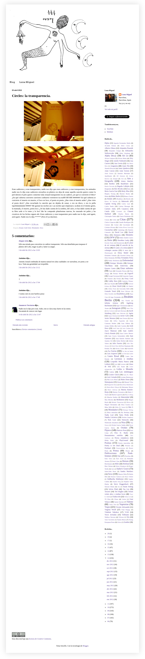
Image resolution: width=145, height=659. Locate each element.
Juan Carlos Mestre (126, 333)
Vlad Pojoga (125, 510)
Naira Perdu (124, 415)
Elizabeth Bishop (125, 255)
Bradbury (120, 199)
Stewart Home (109, 487)
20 (108, 533)
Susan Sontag (128, 487)
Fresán (118, 278)
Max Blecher (109, 400)
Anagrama (114, 166)
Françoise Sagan (127, 276)
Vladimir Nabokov (112, 512)
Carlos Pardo (109, 206)
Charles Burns (123, 214)
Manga (119, 382)
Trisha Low (127, 497)
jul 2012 (110, 578)
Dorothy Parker (109, 243)
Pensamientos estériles (114, 435)
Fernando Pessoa (121, 271)
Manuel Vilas (128, 382)
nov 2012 (110, 564)
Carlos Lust (126, 204)
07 (108, 618)
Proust (128, 451)
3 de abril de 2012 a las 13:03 (29, 250)
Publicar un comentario (24, 320)
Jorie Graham (127, 328)
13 (108, 554)
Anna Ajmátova (124, 168)
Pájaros (108, 430)
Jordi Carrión (121, 326)
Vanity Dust (112, 504)
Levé (116, 364)
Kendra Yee (108, 348)
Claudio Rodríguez (125, 222)
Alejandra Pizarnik (126, 148)
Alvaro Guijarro (110, 158)
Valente (130, 502)
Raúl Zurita (119, 458)
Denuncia (117, 235)
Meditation (120, 400)
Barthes (112, 184)
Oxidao (124, 427)
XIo (128, 517)
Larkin (131, 353)
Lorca (112, 372)
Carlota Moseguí (124, 206)
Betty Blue (125, 191)
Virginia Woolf (110, 510)
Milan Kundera (125, 405)
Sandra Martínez (126, 471)
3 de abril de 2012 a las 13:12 (29, 267)
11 (108, 604)
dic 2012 (110, 561)
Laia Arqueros (112, 354)
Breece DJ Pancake (111, 201)
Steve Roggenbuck (121, 484)
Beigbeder (108, 189)
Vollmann (125, 515)
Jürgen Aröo (23, 241)
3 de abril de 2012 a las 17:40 (29, 297)
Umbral (124, 499)
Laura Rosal (113, 356)
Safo (112, 469)
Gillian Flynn (112, 289)
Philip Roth (109, 440)
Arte (122, 179)
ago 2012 (110, 575)
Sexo (41, 228)
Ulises (116, 499)
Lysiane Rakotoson (127, 377)
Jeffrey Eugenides (119, 321)
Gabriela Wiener (127, 281)
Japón (131, 313)
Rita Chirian (109, 466)
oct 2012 (110, 568)
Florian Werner (118, 273)
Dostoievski (120, 243)
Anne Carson (110, 171)
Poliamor (127, 445)
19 (108, 537)
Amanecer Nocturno (26, 305)
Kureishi (130, 348)
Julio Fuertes (117, 343)
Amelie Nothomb (119, 161)
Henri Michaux (125, 291)
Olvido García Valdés (119, 425)
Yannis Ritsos (121, 520)
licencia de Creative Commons (40, 639)
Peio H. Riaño (121, 433)
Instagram (116, 308)
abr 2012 (110, 589)
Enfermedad (128, 260)
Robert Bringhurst (121, 466)
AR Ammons (120, 176)
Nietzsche (125, 420)
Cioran (107, 220)
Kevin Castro (120, 348)
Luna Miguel (26, 82)
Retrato (125, 461)
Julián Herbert (121, 341)
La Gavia (112, 351)
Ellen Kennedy (109, 258)
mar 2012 (110, 592)
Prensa (116, 450)
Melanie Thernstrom (118, 402)
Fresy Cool (129, 279)
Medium (110, 132)
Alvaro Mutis (122, 158)
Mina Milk (108, 407)
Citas (123, 219)
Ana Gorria (118, 163)
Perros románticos (122, 438)
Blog (12, 82)
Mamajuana (109, 382)
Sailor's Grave (123, 469)
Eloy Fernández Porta (125, 258)
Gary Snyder (111, 284)
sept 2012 (110, 571)
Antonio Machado (123, 173)
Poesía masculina (124, 443)
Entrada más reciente (20, 325)
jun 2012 (110, 582)
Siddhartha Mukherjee (115, 479)
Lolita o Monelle (125, 369)
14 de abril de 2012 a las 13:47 (30, 315)
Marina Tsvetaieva (119, 392)
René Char (115, 461)
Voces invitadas (111, 515)
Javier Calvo (124, 316)
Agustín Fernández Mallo (122, 143)
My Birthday (125, 412)
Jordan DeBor (109, 326)
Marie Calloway (112, 390)
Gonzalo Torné (110, 291)
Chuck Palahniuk (125, 216)
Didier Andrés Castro (126, 238)
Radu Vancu (108, 458)
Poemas (108, 443)
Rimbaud (126, 464)
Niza (123, 422)
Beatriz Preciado (109, 186)
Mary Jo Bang (129, 395)
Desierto (129, 235)
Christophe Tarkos (111, 216)
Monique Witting (128, 410)
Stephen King (117, 481)
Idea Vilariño (126, 300)
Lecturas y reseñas (124, 359)
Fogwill (130, 273)
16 (108, 544)
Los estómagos (126, 372)
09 (108, 611)
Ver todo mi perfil (111, 109)
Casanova (125, 209)
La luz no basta (127, 351)
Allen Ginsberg (124, 153)
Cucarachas (109, 230)
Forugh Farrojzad (114, 276)
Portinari (108, 448)
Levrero (123, 364)
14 (108, 551)
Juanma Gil (108, 341)
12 (108, 558)
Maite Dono (125, 379)
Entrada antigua (89, 325)
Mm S (130, 407)
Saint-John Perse (110, 471)
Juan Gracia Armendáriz (116, 336)
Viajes (107, 507)
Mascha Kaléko (112, 397)
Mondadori (35, 228)
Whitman (121, 517)
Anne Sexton (124, 171)
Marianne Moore (127, 387)
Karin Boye (115, 346)
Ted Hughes (119, 492)
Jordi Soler (27, 228)
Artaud (21, 228)
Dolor (109, 240)
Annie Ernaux (109, 173)
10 (108, 607)
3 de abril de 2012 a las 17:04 (29, 282)
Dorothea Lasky (123, 240)
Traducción (116, 497)
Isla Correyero (111, 311)
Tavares (107, 492)
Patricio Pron (121, 430)
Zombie (126, 522)
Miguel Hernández (111, 405)
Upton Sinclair (119, 502)
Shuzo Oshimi (129, 477)
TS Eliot (107, 499)
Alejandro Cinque (115, 151)
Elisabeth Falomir (111, 255)
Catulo (107, 211)
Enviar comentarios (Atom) (32, 329)
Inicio (56, 325)
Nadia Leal (109, 415)
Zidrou (119, 522)
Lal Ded (124, 353)
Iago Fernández (116, 297)
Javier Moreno (110, 318)
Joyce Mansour (111, 331)
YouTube (110, 129)
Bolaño (109, 199)
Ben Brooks (118, 189)
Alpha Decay (110, 155)
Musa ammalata (112, 412)
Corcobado (126, 225)
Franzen (110, 278)
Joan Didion (125, 323)
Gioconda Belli (124, 289)
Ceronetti (119, 211)
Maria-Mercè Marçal (113, 387)
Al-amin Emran (110, 146)
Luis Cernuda (112, 377)
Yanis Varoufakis (110, 520)
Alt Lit (125, 155)
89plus (107, 143)
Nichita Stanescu (127, 417)
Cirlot (114, 220)
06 (108, 621)
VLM (127, 512)
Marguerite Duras (112, 385)
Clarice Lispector (110, 222)
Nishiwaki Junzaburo (111, 422)
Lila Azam (121, 366)
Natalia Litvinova (111, 417)
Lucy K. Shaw (128, 375)
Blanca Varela (128, 196)
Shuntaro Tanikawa (116, 477)
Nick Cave (112, 420)
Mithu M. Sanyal (120, 407)
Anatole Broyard (110, 168)
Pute (119, 456)
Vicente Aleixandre (123, 507)
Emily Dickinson (113, 260)
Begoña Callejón (123, 186)
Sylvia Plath (113, 489)
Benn (129, 189)
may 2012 (110, 585)
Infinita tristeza (111, 303)
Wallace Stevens (110, 517)
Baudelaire (125, 184)
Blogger (85, 646)
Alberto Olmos (110, 148)
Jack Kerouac (121, 311)
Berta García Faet (111, 191)
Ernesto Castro (110, 268)
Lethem (107, 364)
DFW (112, 237)
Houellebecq (121, 294)
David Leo (119, 232)
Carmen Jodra (110, 209)
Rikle (117, 464)
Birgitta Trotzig (110, 194)
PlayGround (123, 440)
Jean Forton (123, 318)
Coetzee (107, 225)
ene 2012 (110, 599)
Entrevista (124, 266)
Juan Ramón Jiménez (123, 338)
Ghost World (117, 286)
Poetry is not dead (112, 446)
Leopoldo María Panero (119, 362)
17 (108, 541)
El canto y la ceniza (120, 248)
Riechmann (108, 464)
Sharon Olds (122, 474)
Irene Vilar (130, 308)
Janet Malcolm (120, 313)
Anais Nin (125, 166)
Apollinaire (108, 176)
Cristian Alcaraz (110, 227)
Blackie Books (125, 194)
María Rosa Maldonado (126, 385)
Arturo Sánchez (127, 181)
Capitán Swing (110, 204)
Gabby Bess (112, 281)
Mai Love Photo (112, 379)
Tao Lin (126, 489)
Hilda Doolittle (109, 294)
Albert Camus (125, 146)
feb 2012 (110, 596)
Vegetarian (124, 504)
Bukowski (125, 201)
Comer (116, 225)
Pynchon (128, 456)
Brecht (128, 199)
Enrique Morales (116, 263)
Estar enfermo (126, 268)
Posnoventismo (120, 448)
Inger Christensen (122, 305)
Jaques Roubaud (113, 316)
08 (108, 614)
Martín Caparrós (117, 395)
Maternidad (125, 397)
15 (108, 547)
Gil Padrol (129, 286)
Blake (106, 196)
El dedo (125, 250)
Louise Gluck (114, 375)
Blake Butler (115, 196)
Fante (111, 271)
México (128, 402)
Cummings (121, 230)
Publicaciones (111, 453)
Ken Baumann (126, 346)
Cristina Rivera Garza (124, 227)
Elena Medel (123, 253)
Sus (119, 487)
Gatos (120, 283)
